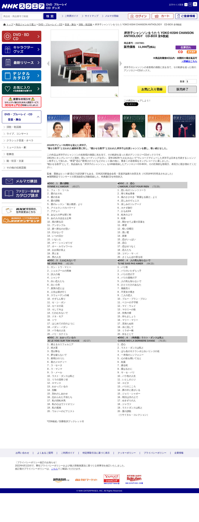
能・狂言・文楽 (15, 160)
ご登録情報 (186, 16)
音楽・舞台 (70, 24)
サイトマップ (91, 16)
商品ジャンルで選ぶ (26, 24)
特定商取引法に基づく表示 (96, 453)
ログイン (139, 16)
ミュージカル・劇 (16, 147)
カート (162, 16)
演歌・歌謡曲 (85, 24)
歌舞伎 (10, 154)
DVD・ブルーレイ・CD (50, 24)
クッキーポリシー (127, 453)
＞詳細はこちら (189, 61)
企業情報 (178, 453)
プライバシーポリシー (155, 453)
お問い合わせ (22, 453)
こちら (54, 468)
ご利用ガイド (71, 16)
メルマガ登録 (111, 16)
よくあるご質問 (45, 453)
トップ (9, 24)
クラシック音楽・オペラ (20, 140)
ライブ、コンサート (18, 133)
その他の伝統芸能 (16, 167)
